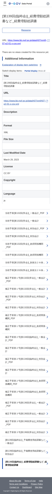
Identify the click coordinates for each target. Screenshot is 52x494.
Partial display (31, 71)
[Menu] (5, 3)
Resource (26, 30)
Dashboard (27, 487)
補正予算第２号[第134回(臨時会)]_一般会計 (25, 349)
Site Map (38, 487)
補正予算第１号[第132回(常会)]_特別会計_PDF (25, 298)
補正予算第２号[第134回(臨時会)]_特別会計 (25, 371)
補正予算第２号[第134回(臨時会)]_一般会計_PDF (25, 338)
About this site (15, 481)
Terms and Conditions (18, 484)
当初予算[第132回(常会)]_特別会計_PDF (24, 228)
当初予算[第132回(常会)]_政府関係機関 (24, 255)
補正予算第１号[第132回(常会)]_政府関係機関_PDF (25, 317)
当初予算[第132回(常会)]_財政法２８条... (25, 262)
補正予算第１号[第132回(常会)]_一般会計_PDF (25, 279)
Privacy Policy (37, 484)
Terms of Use (30, 481)
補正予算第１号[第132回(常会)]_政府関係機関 (25, 328)
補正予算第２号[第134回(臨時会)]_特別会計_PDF (25, 360)
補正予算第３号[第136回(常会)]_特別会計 (25, 432)
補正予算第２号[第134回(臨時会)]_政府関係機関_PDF (25, 382)
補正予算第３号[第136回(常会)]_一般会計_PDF (25, 404)
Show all (41, 71)
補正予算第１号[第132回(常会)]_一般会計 (25, 289)
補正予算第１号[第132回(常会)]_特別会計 (25, 307)
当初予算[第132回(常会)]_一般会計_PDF (24, 213)
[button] (48, 3)
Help (41, 481)
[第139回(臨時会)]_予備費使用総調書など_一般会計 (26, 441)
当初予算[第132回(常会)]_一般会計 (22, 221)
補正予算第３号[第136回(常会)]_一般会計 (25, 413)
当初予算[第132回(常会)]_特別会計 (22, 236)
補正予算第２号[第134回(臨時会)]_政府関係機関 (25, 393)
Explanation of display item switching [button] (22, 65)
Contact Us (14, 487)
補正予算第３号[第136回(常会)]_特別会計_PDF (25, 423)
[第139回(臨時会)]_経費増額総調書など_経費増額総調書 (26, 463)
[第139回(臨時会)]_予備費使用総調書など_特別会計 (26, 452)
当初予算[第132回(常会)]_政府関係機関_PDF (24, 245)
